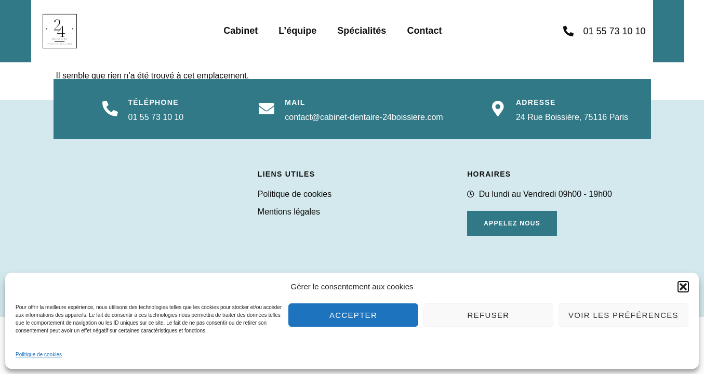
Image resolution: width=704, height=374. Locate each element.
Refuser (489, 315)
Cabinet (250, 30)
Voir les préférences (623, 315)
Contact (434, 30)
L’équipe (307, 30)
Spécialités (371, 30)
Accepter (353, 315)
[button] (683, 287)
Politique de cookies (39, 354)
